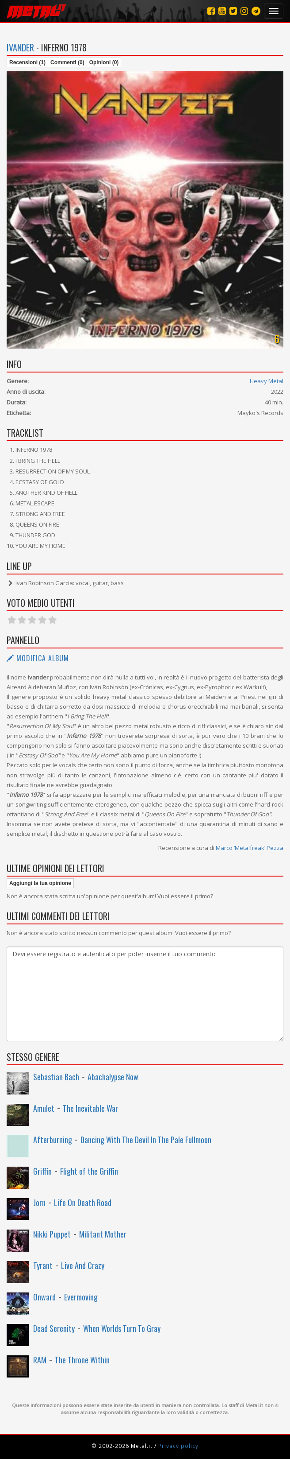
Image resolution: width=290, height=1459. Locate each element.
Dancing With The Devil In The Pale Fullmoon (145, 1139)
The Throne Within (82, 1360)
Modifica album (38, 658)
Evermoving (81, 1297)
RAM (39, 1360)
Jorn (39, 1202)
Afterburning (52, 1139)
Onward (44, 1297)
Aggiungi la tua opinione (40, 883)
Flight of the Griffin (89, 1171)
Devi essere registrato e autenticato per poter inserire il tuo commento (145, 994)
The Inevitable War (90, 1108)
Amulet (43, 1108)
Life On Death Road (82, 1202)
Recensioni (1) (27, 62)
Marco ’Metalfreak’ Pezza (249, 848)
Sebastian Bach (56, 1077)
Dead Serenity (54, 1328)
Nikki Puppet (52, 1234)
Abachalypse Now (113, 1077)
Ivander (20, 47)
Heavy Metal (266, 381)
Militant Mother (102, 1234)
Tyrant (43, 1265)
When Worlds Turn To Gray (121, 1328)
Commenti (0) (67, 62)
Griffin (42, 1171)
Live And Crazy (82, 1265)
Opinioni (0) (104, 62)
